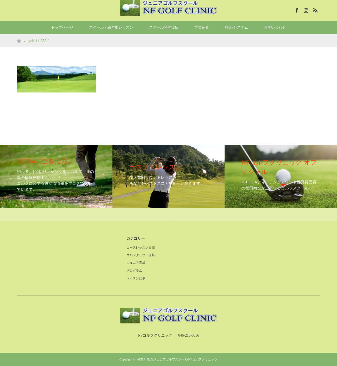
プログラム (134, 270)
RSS (315, 9)
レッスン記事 (135, 278)
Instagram (305, 9)
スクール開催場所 (164, 27)
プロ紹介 (201, 27)
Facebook (296, 9)
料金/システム (236, 27)
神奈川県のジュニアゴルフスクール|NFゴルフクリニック (177, 359)
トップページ (62, 27)
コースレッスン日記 (140, 247)
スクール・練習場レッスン (111, 27)
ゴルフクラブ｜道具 (140, 255)
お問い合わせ (275, 27)
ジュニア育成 (135, 263)
